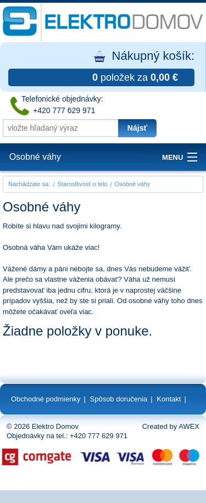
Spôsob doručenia (119, 399)
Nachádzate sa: (29, 184)
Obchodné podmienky (45, 399)
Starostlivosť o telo (83, 184)
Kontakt (169, 399)
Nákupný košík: (101, 67)
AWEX (189, 426)
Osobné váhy (35, 156)
